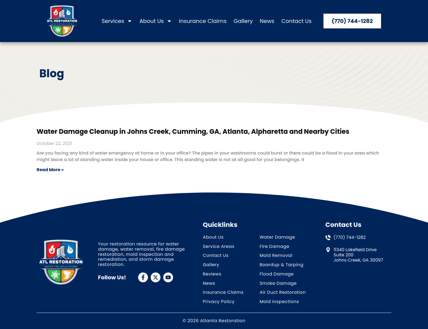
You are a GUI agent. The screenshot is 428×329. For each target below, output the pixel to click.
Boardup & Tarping (282, 265)
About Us (155, 21)
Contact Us (296, 21)
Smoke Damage (278, 283)
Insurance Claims (203, 21)
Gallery (243, 21)
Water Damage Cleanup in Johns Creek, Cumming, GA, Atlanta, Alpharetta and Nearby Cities (193, 131)
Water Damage (277, 237)
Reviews (212, 274)
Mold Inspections (279, 301)
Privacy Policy (218, 301)
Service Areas (218, 246)
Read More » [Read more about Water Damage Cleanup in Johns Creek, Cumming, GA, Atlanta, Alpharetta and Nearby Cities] (50, 170)
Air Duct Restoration (283, 292)
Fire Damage (274, 246)
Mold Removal (276, 255)
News (267, 21)
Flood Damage (277, 274)
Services (117, 21)
